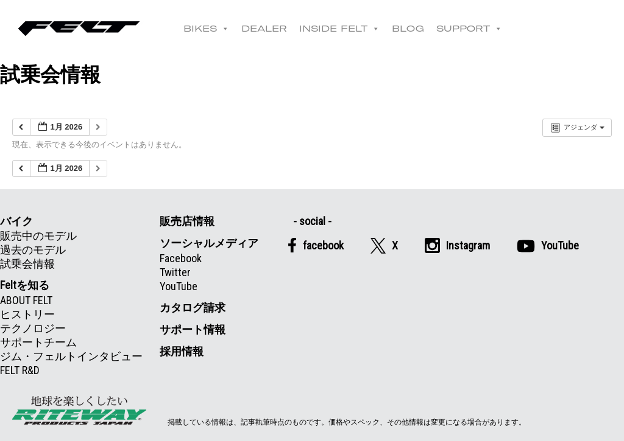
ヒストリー (27, 314)
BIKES (207, 28)
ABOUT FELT (26, 300)
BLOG (408, 28)
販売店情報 (187, 221)
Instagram (457, 245)
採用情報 (182, 351)
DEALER (265, 28)
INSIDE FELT (340, 28)
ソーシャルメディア (209, 243)
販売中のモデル (38, 235)
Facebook (181, 258)
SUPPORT (470, 28)
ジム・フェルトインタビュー (71, 356)
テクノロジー (33, 328)
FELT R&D (20, 370)
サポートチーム (38, 342)
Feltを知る (24, 285)
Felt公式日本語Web (79, 28)
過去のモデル (33, 249)
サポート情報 (192, 329)
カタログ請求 (192, 307)
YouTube (178, 286)
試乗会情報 (27, 263)
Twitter (175, 272)
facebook (316, 245)
